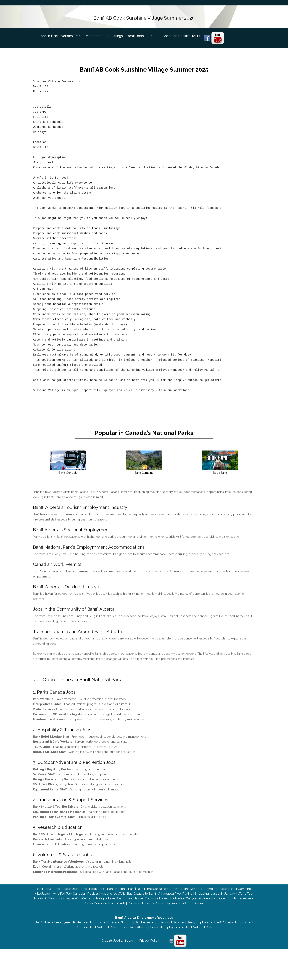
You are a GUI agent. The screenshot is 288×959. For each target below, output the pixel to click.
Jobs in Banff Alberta (133, 931)
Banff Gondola (191, 892)
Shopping (202, 897)
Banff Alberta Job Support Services (160, 926)
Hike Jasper (43, 897)
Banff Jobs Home (48, 892)
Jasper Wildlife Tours (79, 902)
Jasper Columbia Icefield (152, 902)
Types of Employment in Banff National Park (181, 931)
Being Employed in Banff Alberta (210, 926)
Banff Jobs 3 (137, 35)
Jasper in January (223, 897)
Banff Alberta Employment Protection (61, 926)
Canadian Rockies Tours (181, 35)
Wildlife (58, 897)
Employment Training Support (111, 926)
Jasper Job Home (74, 892)
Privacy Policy (149, 944)
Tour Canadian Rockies (82, 897)
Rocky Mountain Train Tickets (104, 907)
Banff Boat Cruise (191, 907)
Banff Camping (240, 892)
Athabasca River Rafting (175, 897)
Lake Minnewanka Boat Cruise (158, 892)
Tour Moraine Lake (240, 902)
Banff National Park (120, 892)
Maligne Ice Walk (113, 897)
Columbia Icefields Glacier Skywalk (152, 907)
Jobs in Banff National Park (62, 34)
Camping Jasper (216, 892)
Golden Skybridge (212, 902)
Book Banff (97, 892)
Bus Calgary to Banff (141, 897)
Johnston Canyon (184, 902)
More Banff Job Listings (104, 35)
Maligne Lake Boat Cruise (114, 902)
